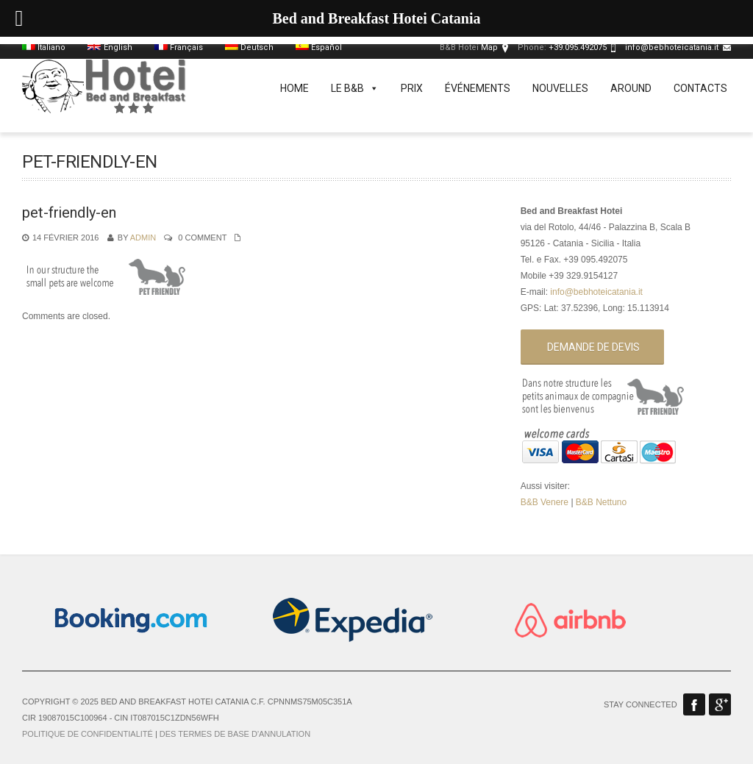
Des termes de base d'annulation (235, 733)
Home (294, 88)
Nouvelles (560, 88)
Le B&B (355, 88)
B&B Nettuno (601, 502)
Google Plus (720, 704)
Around (631, 88)
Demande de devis (593, 347)
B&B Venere (544, 502)
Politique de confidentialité (87, 733)
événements (477, 88)
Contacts (700, 88)
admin (143, 237)
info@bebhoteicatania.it (671, 47)
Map (489, 47)
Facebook (694, 704)
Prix (412, 88)
